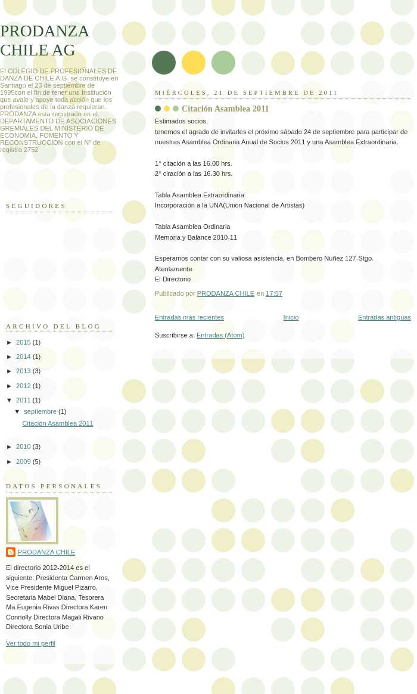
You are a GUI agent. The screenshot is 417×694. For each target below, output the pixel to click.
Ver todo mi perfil (30, 643)
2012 (24, 385)
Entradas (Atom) (220, 335)
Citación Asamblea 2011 (225, 108)
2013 (24, 370)
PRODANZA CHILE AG (44, 40)
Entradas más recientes (189, 317)
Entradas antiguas (384, 317)
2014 (24, 356)
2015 (24, 342)
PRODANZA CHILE (46, 552)
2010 (24, 446)
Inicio (291, 317)
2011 (24, 400)
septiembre (41, 411)
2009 (24, 461)
